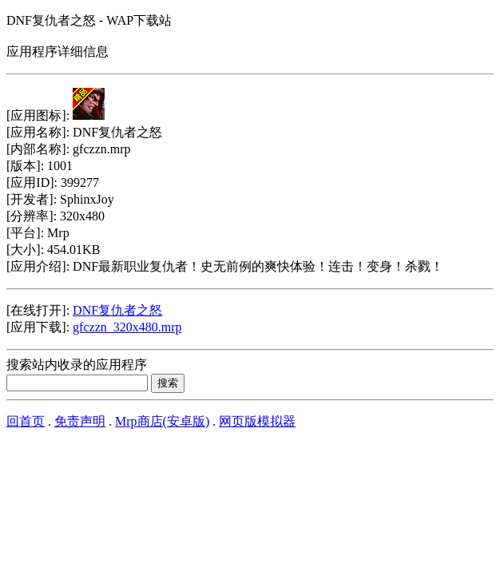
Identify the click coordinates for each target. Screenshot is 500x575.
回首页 (25, 421)
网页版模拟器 (257, 421)
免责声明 (79, 421)
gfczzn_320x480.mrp (127, 327)
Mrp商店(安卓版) (162, 421)
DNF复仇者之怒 (117, 310)
